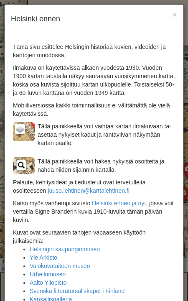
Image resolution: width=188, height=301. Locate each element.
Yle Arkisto (43, 257)
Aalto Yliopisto (48, 282)
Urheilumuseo (48, 274)
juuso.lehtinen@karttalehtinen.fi (89, 190)
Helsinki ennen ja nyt (119, 203)
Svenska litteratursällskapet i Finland (77, 291)
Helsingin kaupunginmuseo (65, 249)
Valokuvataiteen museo (60, 266)
